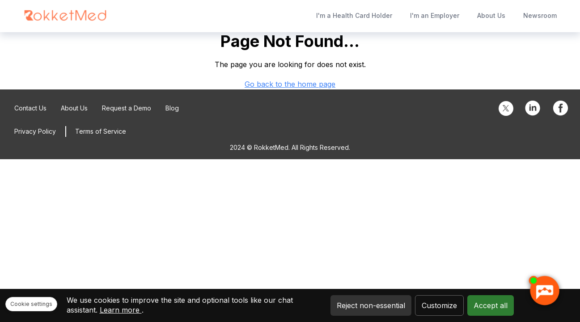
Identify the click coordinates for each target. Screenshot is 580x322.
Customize (439, 305)
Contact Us (30, 108)
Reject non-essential (371, 305)
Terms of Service (100, 131)
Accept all (491, 305)
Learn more (121, 309)
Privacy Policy (35, 131)
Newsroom (540, 15)
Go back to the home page (290, 84)
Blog (172, 108)
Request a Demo (126, 108)
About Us (491, 15)
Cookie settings (31, 304)
